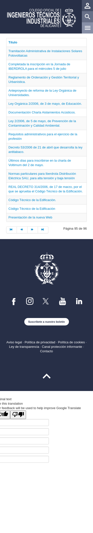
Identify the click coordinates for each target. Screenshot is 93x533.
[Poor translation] (18, 414)
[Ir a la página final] (43, 229)
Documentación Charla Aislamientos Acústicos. (42, 112)
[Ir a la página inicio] (11, 229)
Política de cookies (71, 342)
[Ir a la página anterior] (22, 229)
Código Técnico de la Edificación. (32, 200)
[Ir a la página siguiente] (33, 229)
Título (12, 42)
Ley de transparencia (24, 347)
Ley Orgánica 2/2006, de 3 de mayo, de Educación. (45, 104)
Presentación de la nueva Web (30, 217)
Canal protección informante (62, 347)
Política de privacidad (40, 342)
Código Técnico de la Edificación (31, 209)
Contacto (46, 351)
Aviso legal (14, 342)
